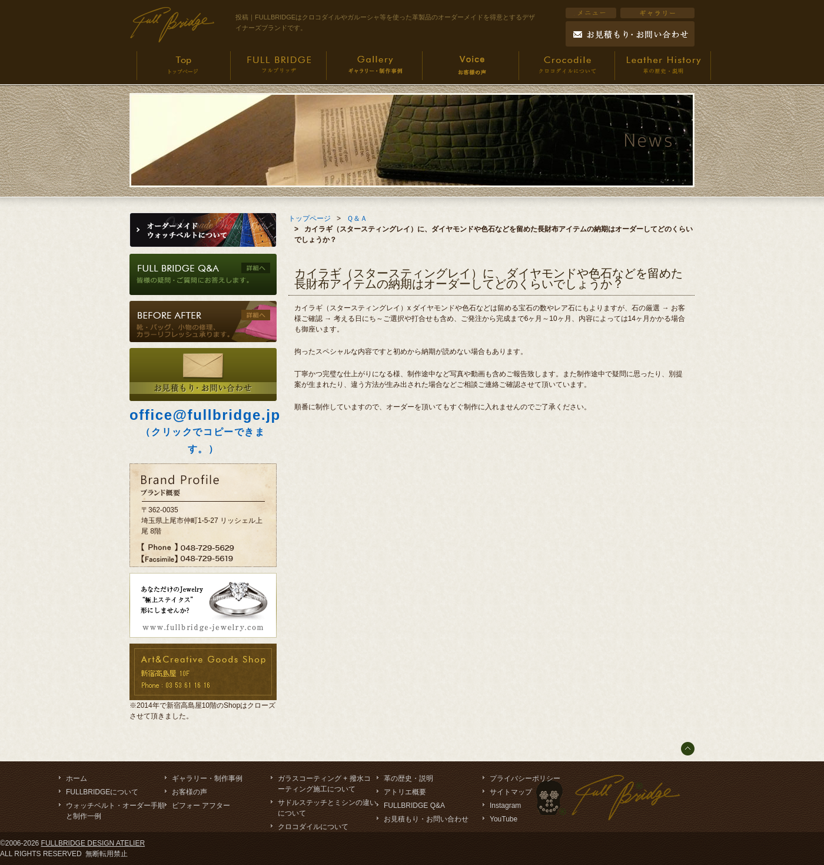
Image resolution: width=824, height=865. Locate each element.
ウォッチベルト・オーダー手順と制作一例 (115, 810)
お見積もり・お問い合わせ (426, 819)
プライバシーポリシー (525, 778)
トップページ (309, 218)
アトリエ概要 (405, 792)
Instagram (505, 805)
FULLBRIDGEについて (102, 792)
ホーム (76, 778)
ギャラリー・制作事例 (207, 778)
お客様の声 (189, 792)
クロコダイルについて (313, 827)
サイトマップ (511, 792)
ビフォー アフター (201, 805)
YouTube (503, 819)
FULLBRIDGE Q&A (414, 805)
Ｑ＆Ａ (357, 218)
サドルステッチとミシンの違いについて (327, 807)
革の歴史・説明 (408, 778)
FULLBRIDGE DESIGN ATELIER (93, 843)
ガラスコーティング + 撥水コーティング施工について (324, 783)
